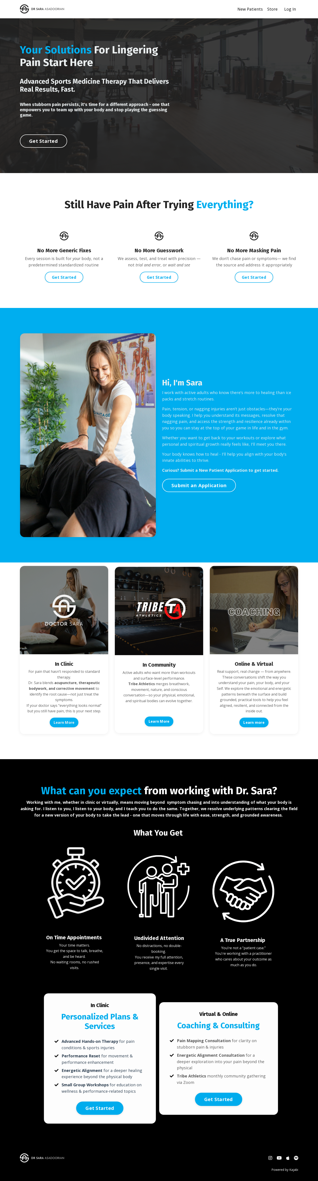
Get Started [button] (43, 154)
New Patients (250, 9)
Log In (290, 9)
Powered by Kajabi (284, 1170)
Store (272, 9)
